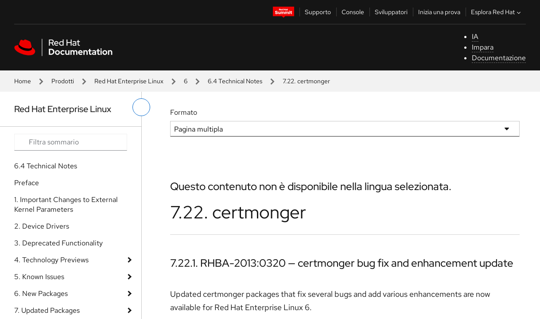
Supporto (318, 12)
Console (353, 12)
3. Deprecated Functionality (58, 243)
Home (22, 81)
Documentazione (499, 57)
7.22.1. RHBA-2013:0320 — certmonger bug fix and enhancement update (341, 263)
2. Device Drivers (41, 226)
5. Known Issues (39, 276)
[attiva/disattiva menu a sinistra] (141, 107)
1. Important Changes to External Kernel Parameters (66, 204)
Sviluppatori (391, 12)
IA (475, 36)
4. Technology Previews (51, 260)
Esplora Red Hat (497, 12)
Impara (482, 47)
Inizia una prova (439, 12)
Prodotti (62, 81)
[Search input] (70, 142)
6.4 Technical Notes (235, 81)
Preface (26, 182)
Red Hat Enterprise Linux (128, 81)
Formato (183, 112)
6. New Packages (41, 293)
